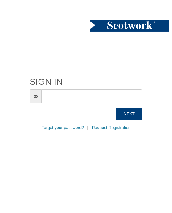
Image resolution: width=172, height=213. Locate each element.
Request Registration (111, 127)
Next (129, 114)
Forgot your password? (63, 127)
